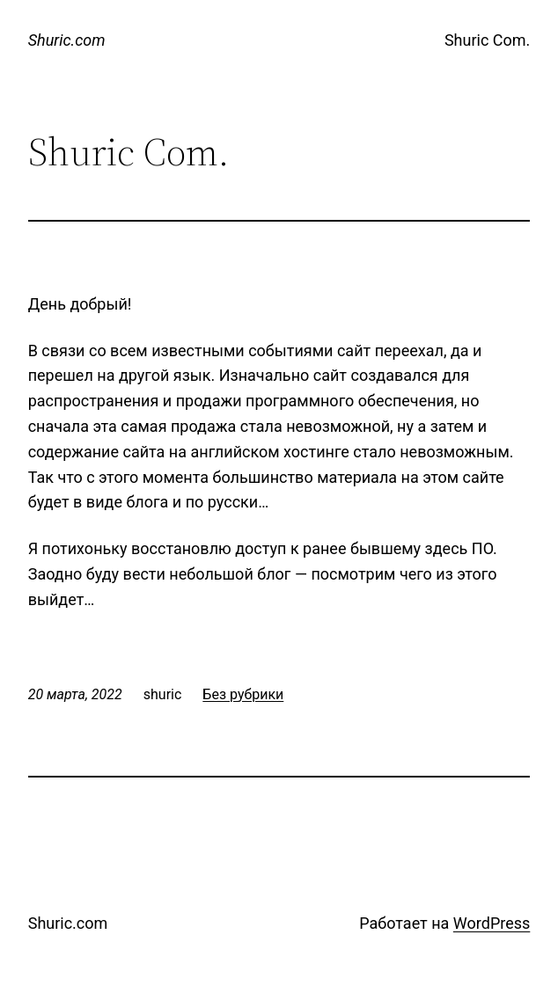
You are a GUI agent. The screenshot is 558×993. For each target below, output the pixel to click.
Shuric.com (67, 40)
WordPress (491, 923)
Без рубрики (242, 694)
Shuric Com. (487, 40)
